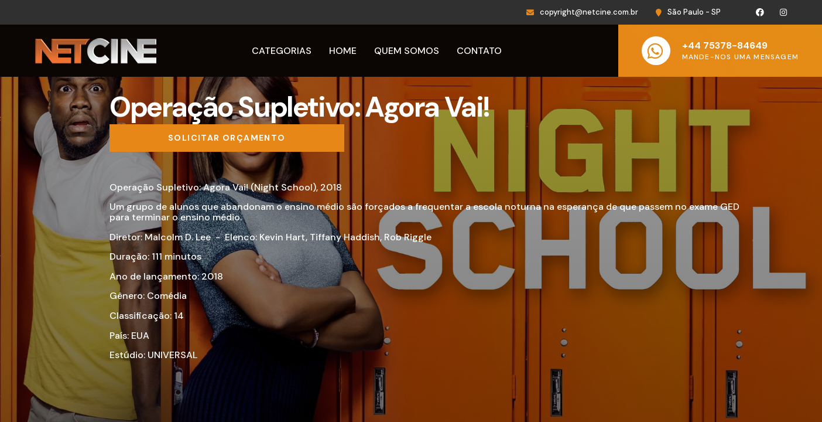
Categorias (281, 51)
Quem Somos (406, 51)
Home (343, 51)
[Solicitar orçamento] (226, 138)
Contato (479, 51)
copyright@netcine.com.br (589, 12)
